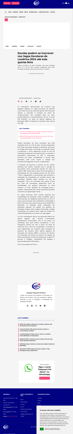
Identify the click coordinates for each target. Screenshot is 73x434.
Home (9, 12)
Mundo (39, 405)
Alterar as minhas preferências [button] (52, 429)
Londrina (15, 12)
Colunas (52, 12)
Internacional (33, 12)
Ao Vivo (22, 407)
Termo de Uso (23, 411)
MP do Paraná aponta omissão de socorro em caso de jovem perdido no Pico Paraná (36, 137)
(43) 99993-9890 (12, 416)
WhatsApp (34, 426)
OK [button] (41, 429)
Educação (30, 46)
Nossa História (23, 402)
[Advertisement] (36, 35)
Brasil (26, 12)
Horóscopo (22, 17)
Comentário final (44, 12)
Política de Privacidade (26, 409)
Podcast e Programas (11, 17)
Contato (22, 404)
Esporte (39, 46)
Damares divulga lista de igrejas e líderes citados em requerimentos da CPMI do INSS (37, 132)
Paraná (21, 12)
